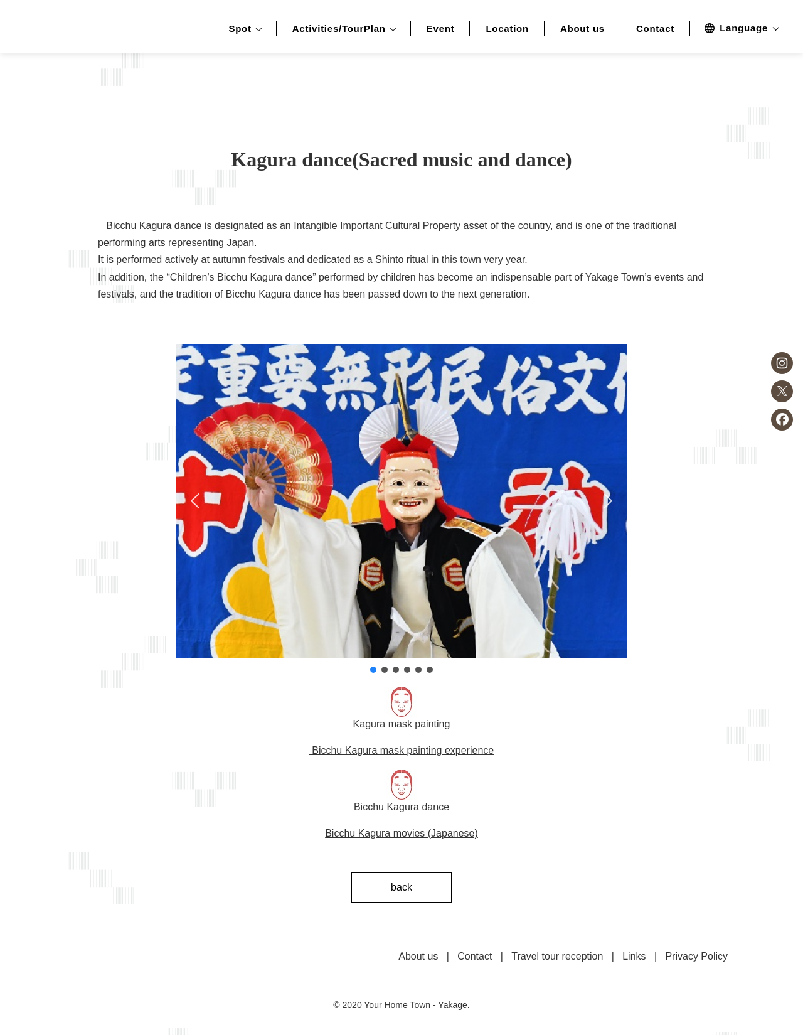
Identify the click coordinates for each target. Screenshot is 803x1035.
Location (507, 29)
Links (634, 956)
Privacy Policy (696, 956)
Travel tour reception (557, 956)
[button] (195, 501)
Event (441, 29)
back (401, 887)
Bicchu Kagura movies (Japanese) (401, 833)
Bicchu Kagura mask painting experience (401, 750)
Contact (655, 29)
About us (582, 29)
